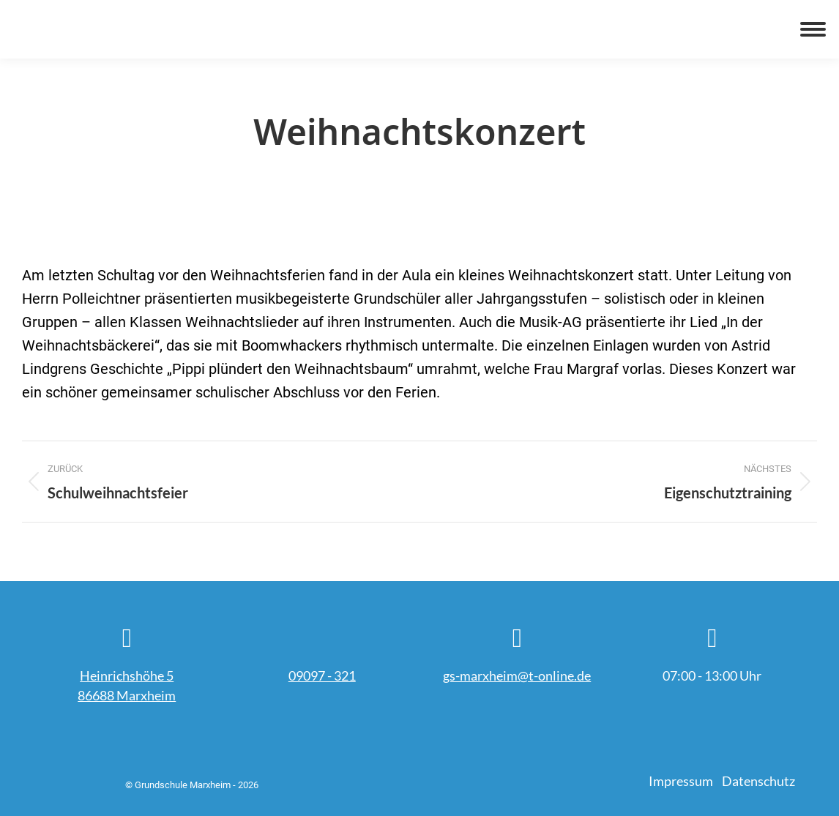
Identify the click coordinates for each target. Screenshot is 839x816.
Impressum (681, 781)
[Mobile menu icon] (813, 29)
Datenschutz (758, 781)
